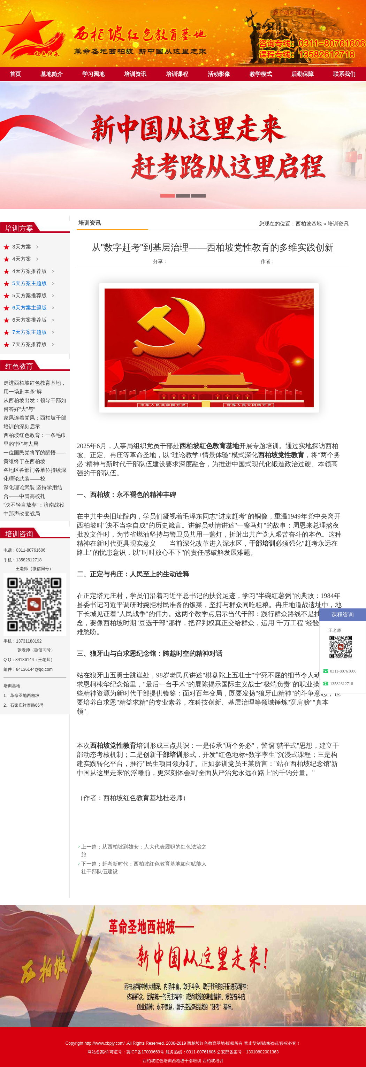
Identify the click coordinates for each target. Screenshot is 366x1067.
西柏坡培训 (213, 1060)
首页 (15, 74)
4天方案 (22, 259)
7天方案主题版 (30, 332)
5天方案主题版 (30, 283)
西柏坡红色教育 (201, 1043)
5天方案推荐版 (30, 295)
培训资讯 (135, 74)
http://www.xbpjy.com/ (104, 1043)
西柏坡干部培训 (186, 1060)
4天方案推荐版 (30, 271)
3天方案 (22, 247)
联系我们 (344, 74)
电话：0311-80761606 (24, 550)
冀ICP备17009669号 (145, 1052)
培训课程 (177, 74)
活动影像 (219, 74)
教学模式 (261, 74)
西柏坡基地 (309, 224)
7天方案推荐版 (30, 344)
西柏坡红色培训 (157, 1060)
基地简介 (51, 74)
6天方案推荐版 (30, 320)
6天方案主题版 (30, 307)
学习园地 (93, 74)
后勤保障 (302, 74)
